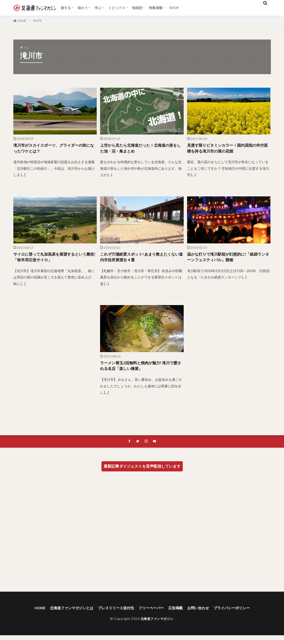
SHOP (174, 8)
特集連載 (155, 8)
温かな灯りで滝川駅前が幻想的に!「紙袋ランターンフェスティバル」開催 (228, 259)
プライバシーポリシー (241, 612)
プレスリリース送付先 (113, 612)
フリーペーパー (152, 612)
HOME (21, 21)
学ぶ (98, 8)
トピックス (116, 8)
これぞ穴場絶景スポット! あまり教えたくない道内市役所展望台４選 (139, 259)
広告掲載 (179, 612)
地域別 (137, 8)
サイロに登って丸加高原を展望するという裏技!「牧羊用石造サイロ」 (54, 259)
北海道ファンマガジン (156, 623)
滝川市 (37, 20)
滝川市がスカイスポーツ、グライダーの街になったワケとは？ (54, 149)
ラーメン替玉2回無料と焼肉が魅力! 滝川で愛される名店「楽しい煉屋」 (141, 370)
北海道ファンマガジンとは (64, 612)
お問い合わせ (204, 612)
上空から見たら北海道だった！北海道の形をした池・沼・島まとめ (140, 149)
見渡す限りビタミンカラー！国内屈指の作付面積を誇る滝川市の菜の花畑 (227, 149)
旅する (66, 8)
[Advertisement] (55, 356)
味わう (83, 8)
